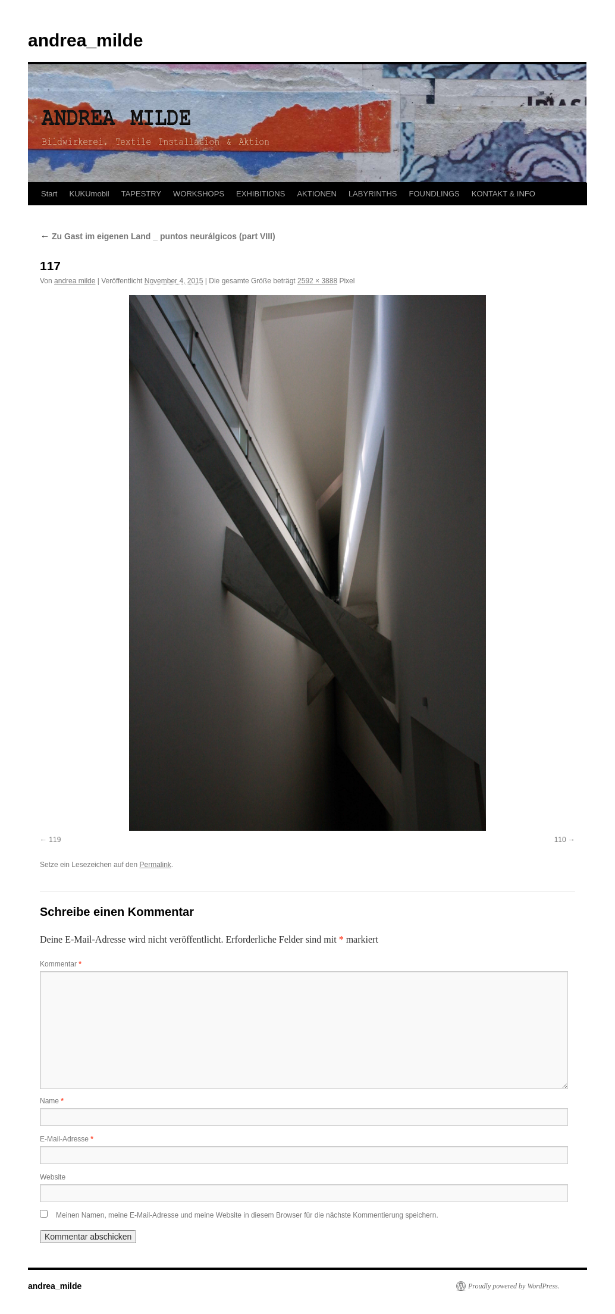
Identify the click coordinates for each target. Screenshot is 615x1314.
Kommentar (60, 964)
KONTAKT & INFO (503, 193)
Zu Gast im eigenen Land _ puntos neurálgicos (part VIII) (157, 236)
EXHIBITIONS (260, 193)
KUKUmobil (89, 193)
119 (55, 840)
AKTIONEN (316, 193)
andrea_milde (85, 40)
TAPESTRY (141, 193)
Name (52, 1101)
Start (49, 193)
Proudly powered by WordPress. (514, 1286)
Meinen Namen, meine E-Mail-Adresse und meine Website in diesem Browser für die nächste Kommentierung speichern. (247, 1215)
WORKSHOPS (198, 193)
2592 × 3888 (317, 281)
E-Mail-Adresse (66, 1139)
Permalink (155, 865)
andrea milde (74, 281)
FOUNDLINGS (434, 193)
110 (560, 840)
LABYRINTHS (373, 193)
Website (52, 1177)
